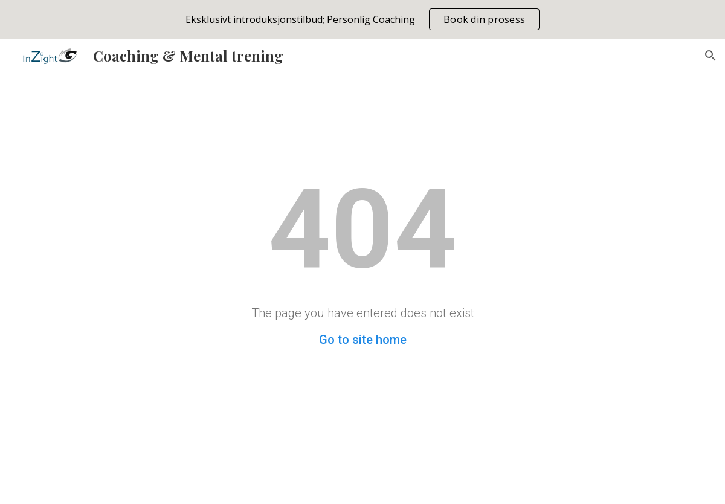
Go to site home (363, 339)
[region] (362, 19)
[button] (710, 55)
